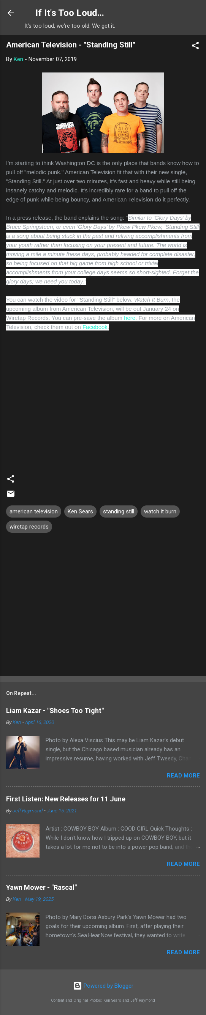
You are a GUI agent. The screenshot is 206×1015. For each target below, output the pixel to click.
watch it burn (160, 511)
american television (34, 511)
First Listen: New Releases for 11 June (65, 799)
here (129, 318)
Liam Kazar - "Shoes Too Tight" (55, 710)
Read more (183, 775)
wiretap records (29, 526)
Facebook (95, 327)
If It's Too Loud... (69, 13)
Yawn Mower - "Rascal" (41, 887)
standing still (118, 511)
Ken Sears (80, 511)
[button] (195, 47)
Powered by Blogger (103, 985)
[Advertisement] (103, 610)
